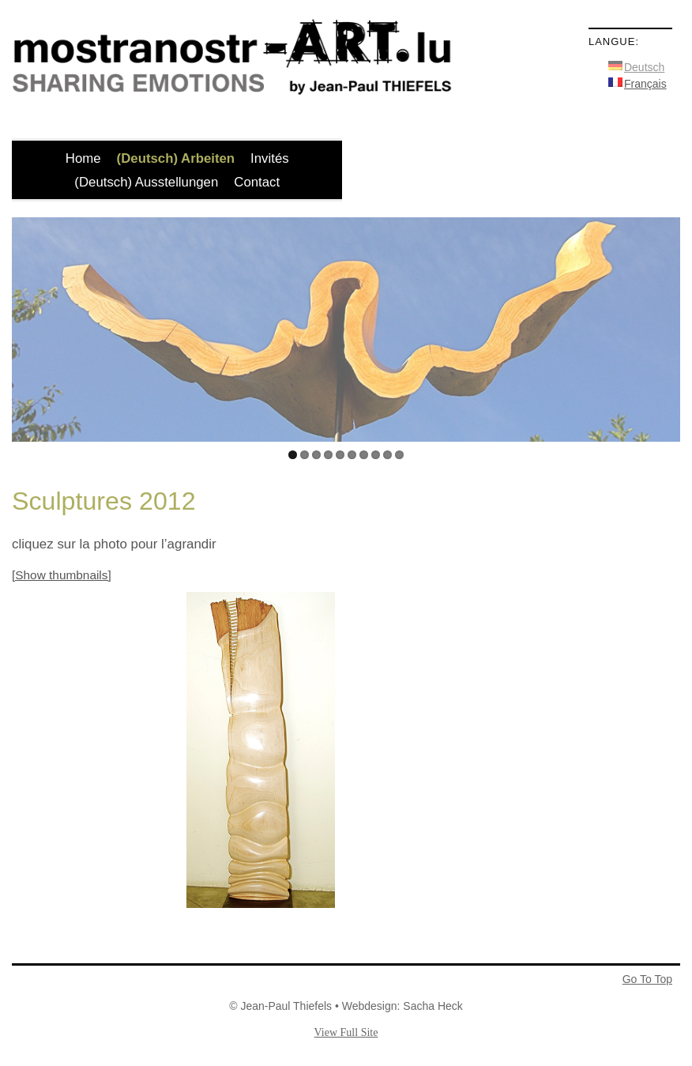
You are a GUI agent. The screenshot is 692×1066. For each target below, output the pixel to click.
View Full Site (346, 1032)
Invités (269, 158)
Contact (257, 182)
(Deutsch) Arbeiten (176, 158)
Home (83, 158)
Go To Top (647, 979)
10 (399, 454)
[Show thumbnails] (61, 575)
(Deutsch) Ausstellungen (146, 182)
